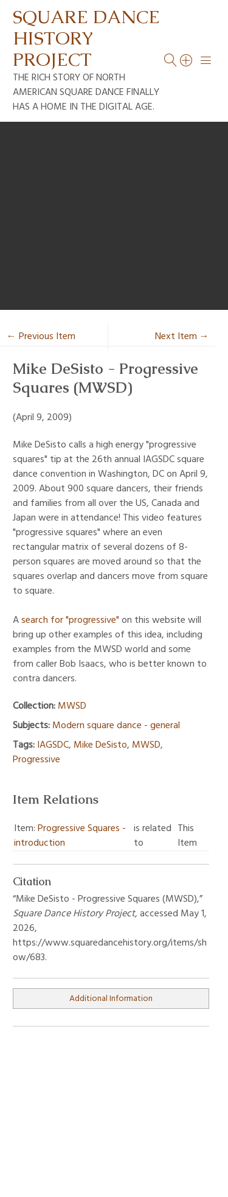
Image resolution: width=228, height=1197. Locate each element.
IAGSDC (53, 745)
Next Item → (182, 337)
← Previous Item (41, 337)
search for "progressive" (70, 620)
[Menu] (206, 60)
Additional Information (111, 999)
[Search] (186, 60)
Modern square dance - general (116, 726)
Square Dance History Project (86, 38)
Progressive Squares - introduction (70, 836)
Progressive (36, 760)
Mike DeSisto (100, 745)
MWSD (72, 706)
